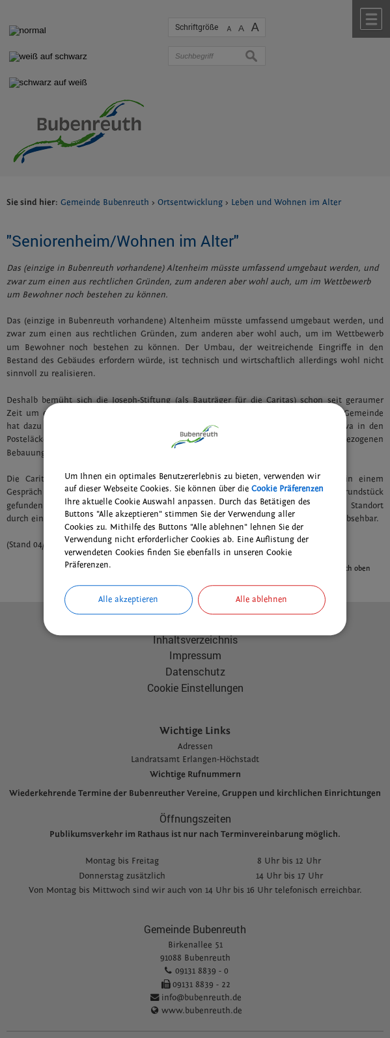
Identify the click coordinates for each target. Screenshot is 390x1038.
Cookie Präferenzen (287, 488)
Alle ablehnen (261, 599)
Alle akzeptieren (128, 599)
